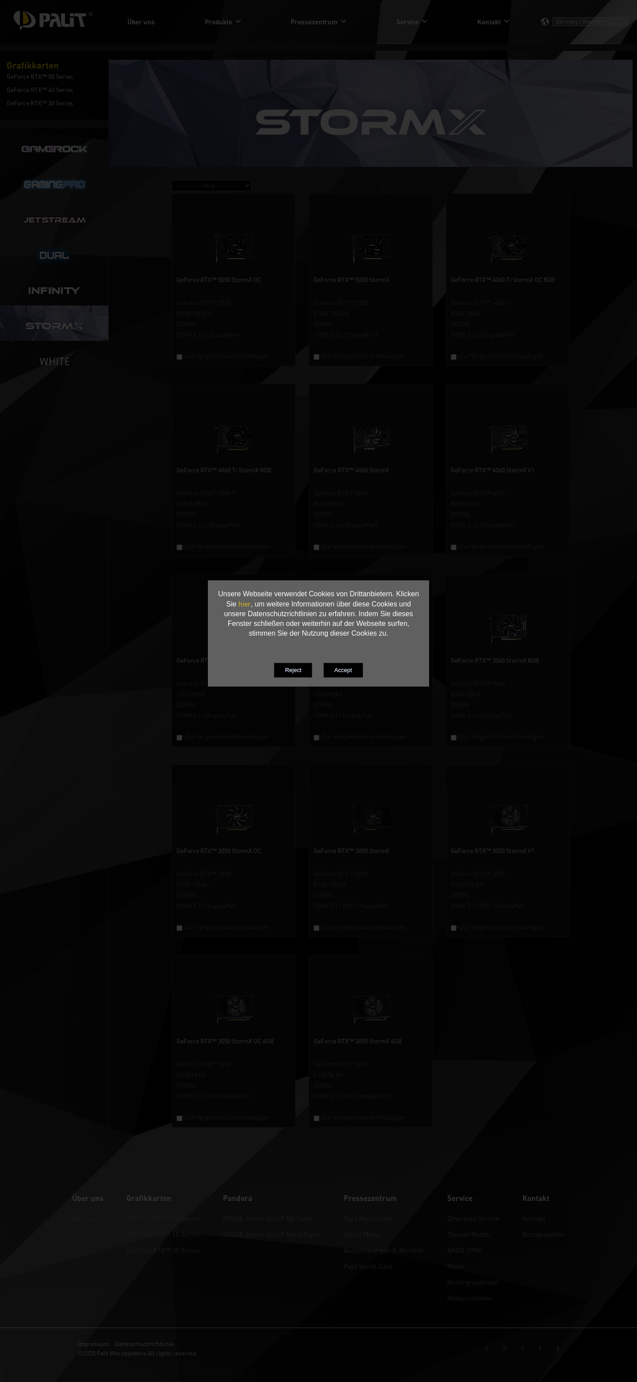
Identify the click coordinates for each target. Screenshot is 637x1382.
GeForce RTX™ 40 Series (163, 1234)
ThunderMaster (469, 1234)
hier (244, 603)
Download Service (473, 1218)
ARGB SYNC (465, 1250)
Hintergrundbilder (473, 1282)
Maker (456, 1266)
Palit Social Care (368, 1266)
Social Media (362, 1234)
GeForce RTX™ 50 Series (163, 1218)
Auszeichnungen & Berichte (384, 1250)
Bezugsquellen (543, 1234)
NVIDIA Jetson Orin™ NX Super (268, 1218)
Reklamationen (469, 1298)
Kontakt (533, 1218)
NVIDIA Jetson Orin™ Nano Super (272, 1234)
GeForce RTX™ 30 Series (163, 1250)
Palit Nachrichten (369, 1218)
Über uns (85, 1218)
